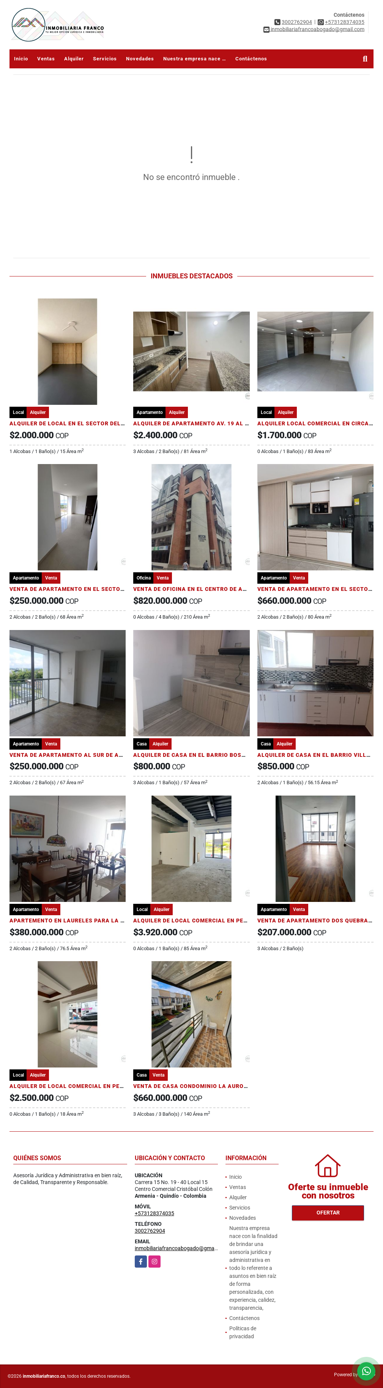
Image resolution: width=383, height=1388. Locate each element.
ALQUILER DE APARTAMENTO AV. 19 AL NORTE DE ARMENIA (217, 423)
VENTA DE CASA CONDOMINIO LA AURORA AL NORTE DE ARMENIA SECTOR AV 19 (246, 1086)
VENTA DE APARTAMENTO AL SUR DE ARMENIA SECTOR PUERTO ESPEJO (111, 755)
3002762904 (297, 22)
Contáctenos (251, 59)
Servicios (105, 59)
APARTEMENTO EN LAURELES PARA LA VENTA (74, 920)
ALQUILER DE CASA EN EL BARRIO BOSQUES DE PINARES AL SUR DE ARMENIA (242, 755)
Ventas (46, 59)
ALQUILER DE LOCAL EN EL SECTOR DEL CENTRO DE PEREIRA (94, 423)
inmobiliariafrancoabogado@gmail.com (182, 1248)
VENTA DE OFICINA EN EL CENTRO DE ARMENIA (199, 589)
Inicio (21, 59)
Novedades (140, 59)
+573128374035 (344, 22)
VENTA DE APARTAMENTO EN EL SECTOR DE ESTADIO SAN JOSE (99, 589)
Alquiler (74, 59)
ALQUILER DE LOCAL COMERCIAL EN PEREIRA (196, 920)
